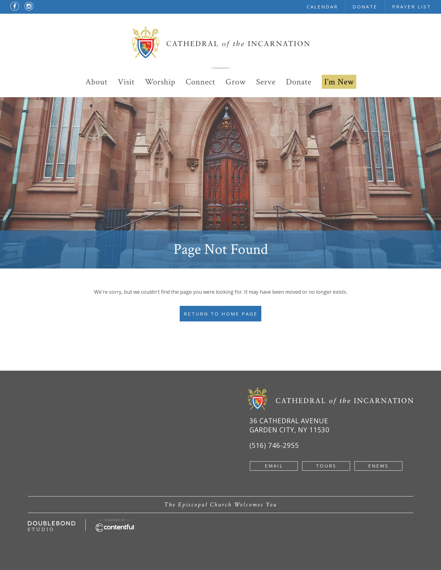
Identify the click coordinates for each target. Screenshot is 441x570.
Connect (200, 81)
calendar (322, 6)
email (274, 466)
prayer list (411, 6)
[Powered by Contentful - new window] (115, 522)
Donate (298, 81)
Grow (235, 81)
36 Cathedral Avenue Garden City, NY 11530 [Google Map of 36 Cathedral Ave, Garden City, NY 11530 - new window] (289, 425)
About (96, 81)
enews (378, 466)
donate (365, 6)
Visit (126, 81)
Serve (266, 81)
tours (326, 466)
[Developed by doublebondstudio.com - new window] (51, 524)
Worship (160, 81)
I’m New (339, 81)
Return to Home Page (221, 314)
